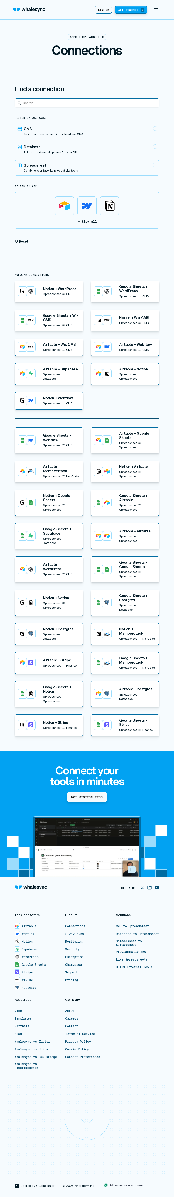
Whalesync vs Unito (31, 1049)
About (69, 1011)
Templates (23, 1018)
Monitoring (74, 941)
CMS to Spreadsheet (132, 926)
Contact (71, 1026)
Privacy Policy (78, 1041)
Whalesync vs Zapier (32, 1041)
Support (71, 972)
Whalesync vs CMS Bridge (35, 1057)
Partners (21, 1026)
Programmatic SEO (131, 952)
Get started (131, 10)
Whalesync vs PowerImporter (26, 1065)
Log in (103, 10)
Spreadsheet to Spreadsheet (129, 943)
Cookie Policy (77, 1049)
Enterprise (74, 957)
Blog (18, 1034)
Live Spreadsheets (132, 959)
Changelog (73, 964)
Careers (71, 1018)
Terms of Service (80, 1034)
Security (72, 949)
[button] (156, 9)
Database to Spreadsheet (137, 934)
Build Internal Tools (134, 967)
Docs (18, 1011)
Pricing (71, 980)
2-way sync (74, 934)
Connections (75, 926)
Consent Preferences (82, 1057)
